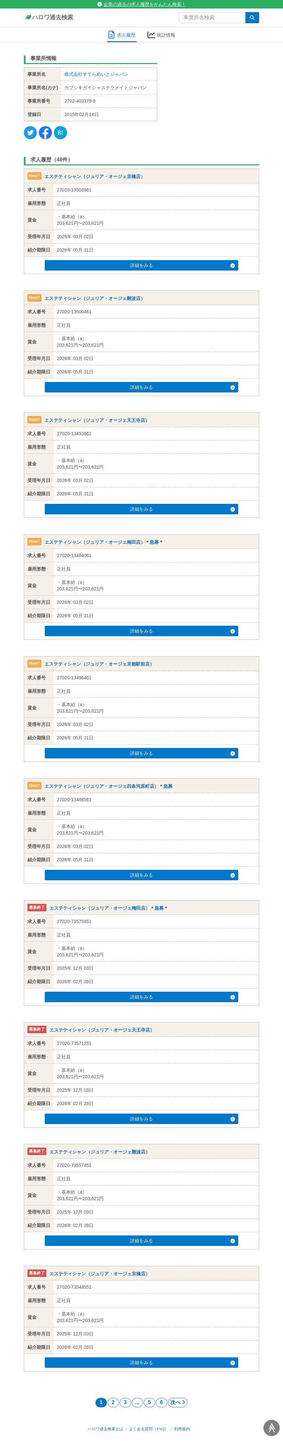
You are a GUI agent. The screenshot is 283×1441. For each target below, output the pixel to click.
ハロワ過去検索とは (105, 1429)
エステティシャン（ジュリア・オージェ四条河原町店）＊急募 (108, 786)
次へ (177, 1402)
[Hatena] (60, 132)
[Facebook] (45, 132)
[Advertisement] (213, 93)
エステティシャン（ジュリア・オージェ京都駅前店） (99, 664)
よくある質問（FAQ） (148, 1429)
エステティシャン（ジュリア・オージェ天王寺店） (97, 420)
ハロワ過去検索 (48, 17)
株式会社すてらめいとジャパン (96, 74)
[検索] (252, 17)
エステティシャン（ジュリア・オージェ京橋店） (94, 176)
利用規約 (182, 1429)
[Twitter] (30, 132)
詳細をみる (151, 265)
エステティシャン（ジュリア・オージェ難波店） (94, 298)
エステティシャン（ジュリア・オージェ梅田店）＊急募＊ (103, 542)
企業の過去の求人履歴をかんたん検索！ (141, 4)
